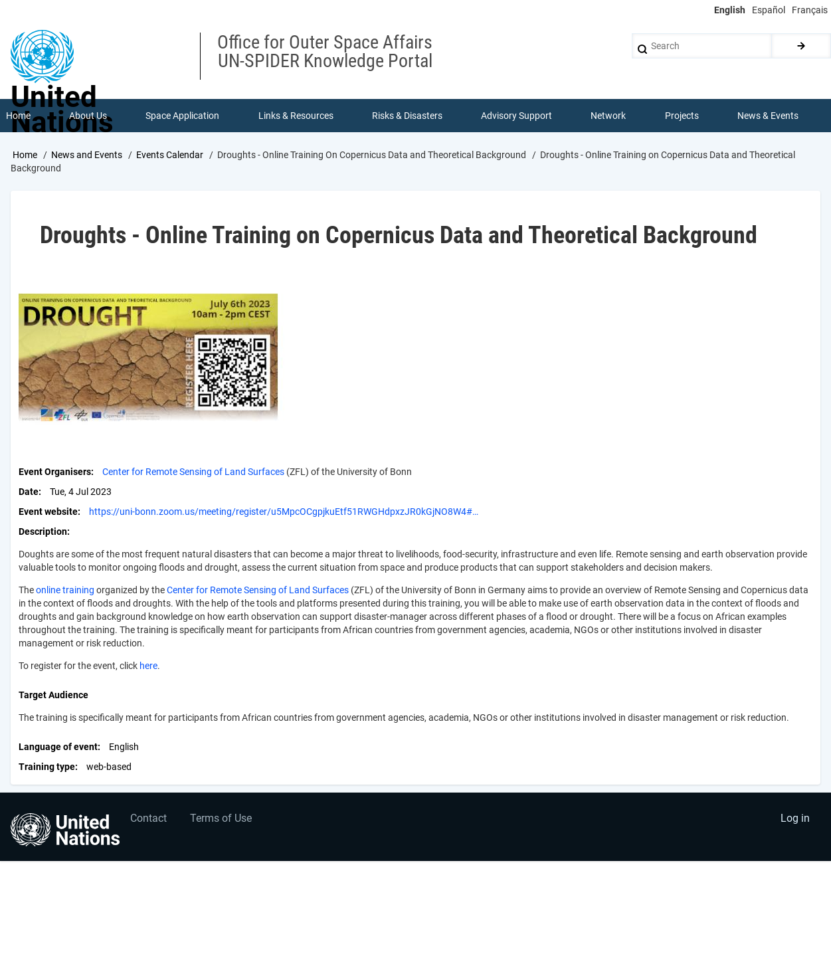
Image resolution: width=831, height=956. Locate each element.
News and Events (86, 154)
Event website (48, 511)
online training (65, 590)
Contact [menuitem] (148, 818)
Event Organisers (55, 471)
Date (29, 491)
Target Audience (53, 695)
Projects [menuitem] (682, 115)
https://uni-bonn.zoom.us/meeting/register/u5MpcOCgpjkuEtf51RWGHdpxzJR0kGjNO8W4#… (283, 511)
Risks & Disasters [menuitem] (407, 115)
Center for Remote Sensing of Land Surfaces (193, 471)
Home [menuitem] (18, 115)
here (148, 665)
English (729, 10)
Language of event (58, 746)
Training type (47, 766)
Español (768, 10)
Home (25, 154)
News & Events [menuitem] (767, 115)
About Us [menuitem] (88, 115)
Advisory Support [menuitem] (516, 115)
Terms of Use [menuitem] (221, 818)
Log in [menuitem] (795, 818)
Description (43, 531)
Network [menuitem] (608, 115)
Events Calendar (169, 154)
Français (810, 10)
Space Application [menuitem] (182, 115)
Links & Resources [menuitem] (295, 115)
